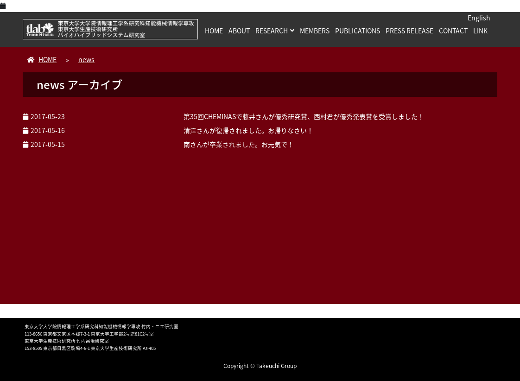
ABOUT (239, 30)
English (479, 17)
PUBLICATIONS (357, 30)
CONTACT (453, 30)
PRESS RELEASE (409, 30)
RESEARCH (271, 30)
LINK (480, 30)
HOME (214, 30)
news (86, 59)
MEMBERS (315, 30)
